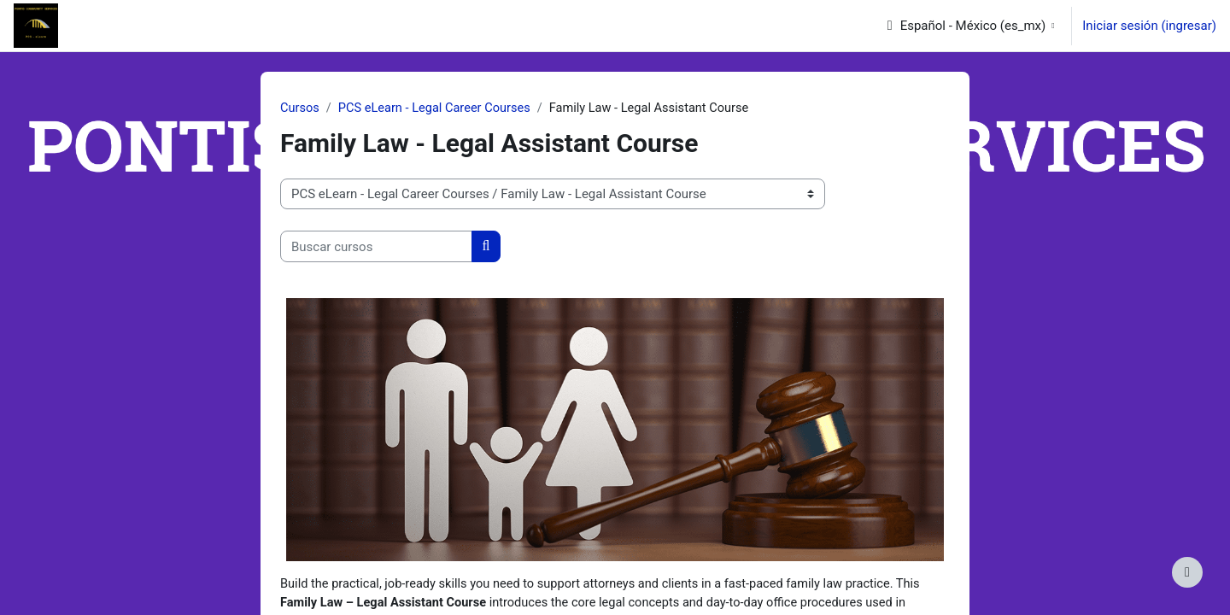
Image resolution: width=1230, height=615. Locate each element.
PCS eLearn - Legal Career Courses (438, 108)
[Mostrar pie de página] (1187, 572)
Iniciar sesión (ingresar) (1149, 25)
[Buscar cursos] (376, 247)
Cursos (300, 108)
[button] (970, 25)
